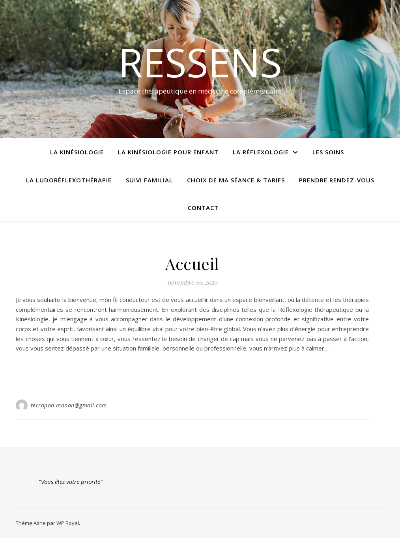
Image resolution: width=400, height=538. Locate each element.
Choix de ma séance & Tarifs (236, 180)
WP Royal (67, 523)
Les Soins (328, 152)
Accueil (192, 263)
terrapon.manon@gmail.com (69, 405)
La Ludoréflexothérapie (69, 180)
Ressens (200, 62)
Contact (203, 208)
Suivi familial (149, 180)
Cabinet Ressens (192, 249)
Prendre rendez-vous (336, 180)
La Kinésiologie (77, 152)
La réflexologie (261, 152)
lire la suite (192, 377)
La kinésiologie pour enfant (168, 152)
